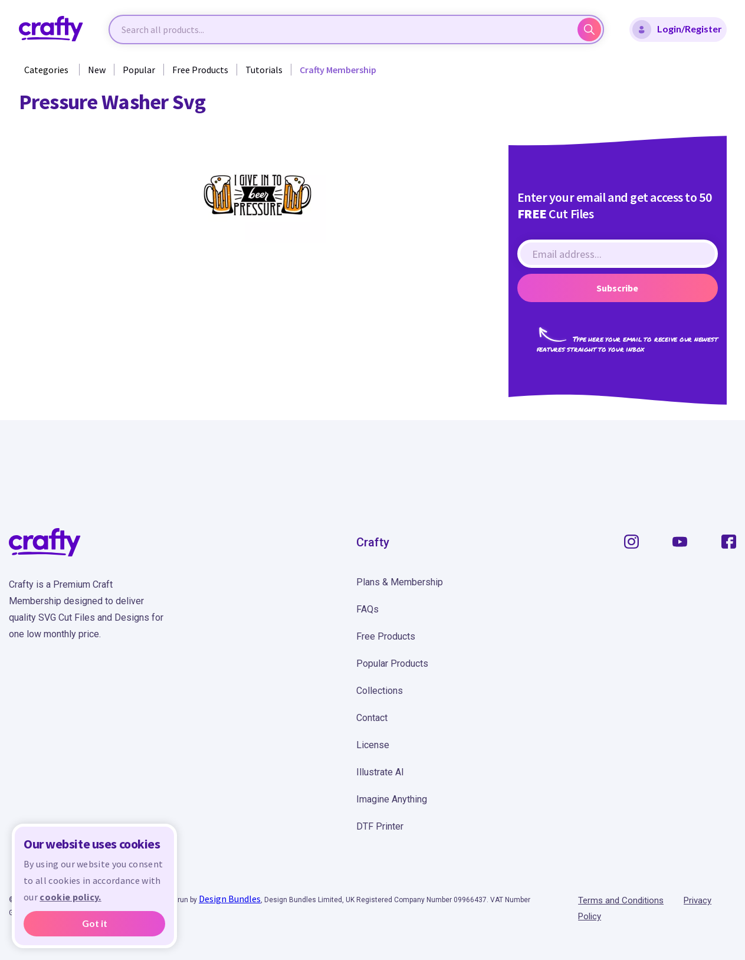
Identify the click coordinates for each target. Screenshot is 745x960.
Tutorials (264, 70)
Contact (372, 717)
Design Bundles (230, 899)
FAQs (367, 609)
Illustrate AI (380, 772)
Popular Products (392, 663)
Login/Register (677, 29)
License (372, 745)
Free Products (200, 70)
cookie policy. (70, 897)
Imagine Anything (391, 799)
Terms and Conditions (621, 900)
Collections (379, 690)
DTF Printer (379, 826)
